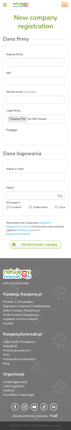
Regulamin (10, 346)
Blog (6, 363)
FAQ (6, 355)
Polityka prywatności (17, 350)
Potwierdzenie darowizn (19, 359)
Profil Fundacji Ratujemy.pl (21, 315)
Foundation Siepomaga (18, 395)
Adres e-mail (14, 169)
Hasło (10, 188)
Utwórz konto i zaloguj (33, 244)
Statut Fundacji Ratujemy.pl (21, 310)
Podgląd (11, 130)
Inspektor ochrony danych (20, 319)
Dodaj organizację (15, 382)
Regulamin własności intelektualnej (26, 306)
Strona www (21, 92)
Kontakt (8, 323)
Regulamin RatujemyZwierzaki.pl (28, 224)
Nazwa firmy (14, 54)
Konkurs (8, 390)
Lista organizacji (14, 386)
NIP (8, 73)
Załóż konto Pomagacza (19, 342)
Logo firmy (13, 111)
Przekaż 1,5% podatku (18, 302)
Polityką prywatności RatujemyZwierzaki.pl (23, 232)
